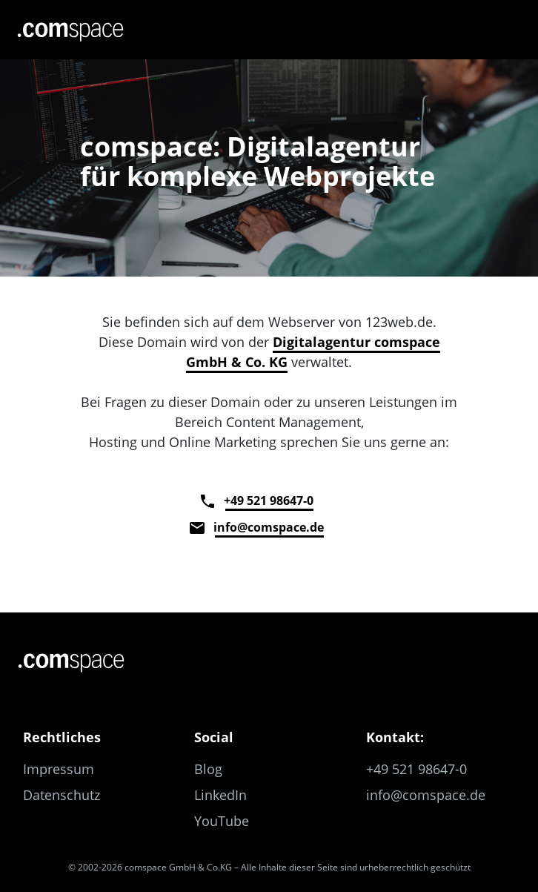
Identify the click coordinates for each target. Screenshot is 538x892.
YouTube (221, 821)
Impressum (58, 769)
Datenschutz (61, 795)
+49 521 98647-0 (269, 500)
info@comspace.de (269, 527)
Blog (208, 769)
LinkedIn (220, 795)
